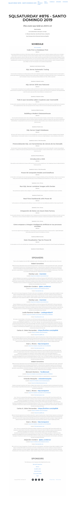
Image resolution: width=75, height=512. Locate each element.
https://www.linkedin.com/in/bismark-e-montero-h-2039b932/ (40, 373)
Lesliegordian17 (47, 312)
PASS (37, 475)
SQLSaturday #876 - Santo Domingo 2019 (24, 3)
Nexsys (37, 466)
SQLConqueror (43, 344)
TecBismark (44, 372)
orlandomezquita (44, 379)
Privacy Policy (52, 479)
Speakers (63, 2)
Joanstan (42, 274)
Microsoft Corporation (37, 464)
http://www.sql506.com (39, 334)
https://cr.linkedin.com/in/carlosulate (39, 332)
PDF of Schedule (37, 47)
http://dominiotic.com (39, 316)
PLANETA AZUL (37, 468)
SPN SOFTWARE (37, 471)
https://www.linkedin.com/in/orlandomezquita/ (40, 380)
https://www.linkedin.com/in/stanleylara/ (39, 275)
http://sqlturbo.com (39, 290)
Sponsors (70, 2)
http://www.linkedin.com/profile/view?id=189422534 (40, 345)
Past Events (51, 3)
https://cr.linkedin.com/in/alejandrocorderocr (39, 288)
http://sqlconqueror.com (39, 348)
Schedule (56, 2)
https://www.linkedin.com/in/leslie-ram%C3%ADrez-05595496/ (40, 314)
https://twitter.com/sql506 (48, 330)
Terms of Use (58, 479)
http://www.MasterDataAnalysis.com (39, 383)
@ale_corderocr (45, 286)
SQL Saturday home (45, 3)
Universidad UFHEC (37, 473)
